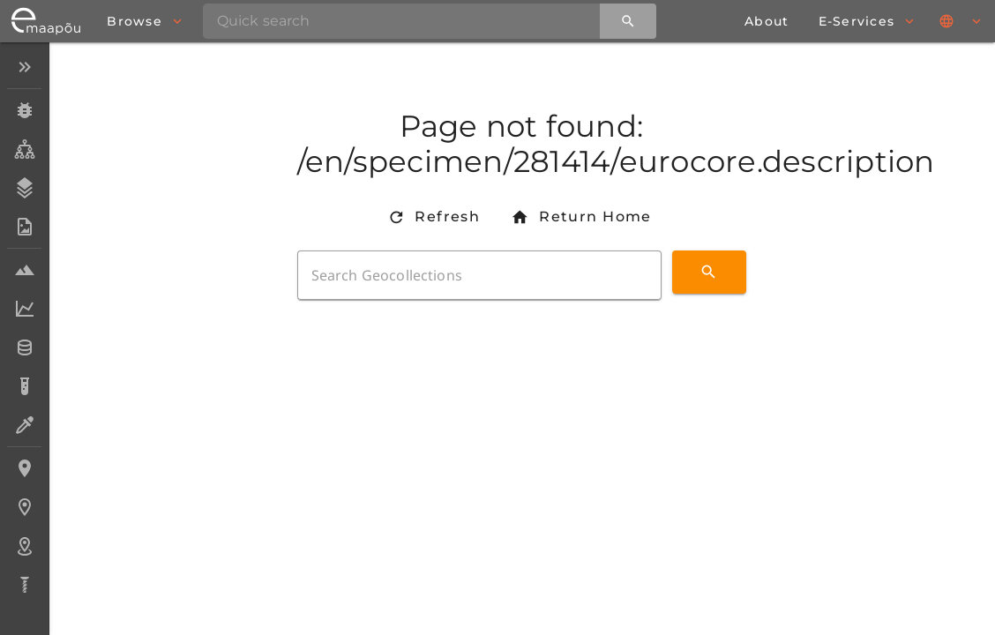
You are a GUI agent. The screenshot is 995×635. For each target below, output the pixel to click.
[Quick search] (628, 21)
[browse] (144, 21)
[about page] (766, 21)
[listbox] (24, 327)
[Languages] (961, 21)
